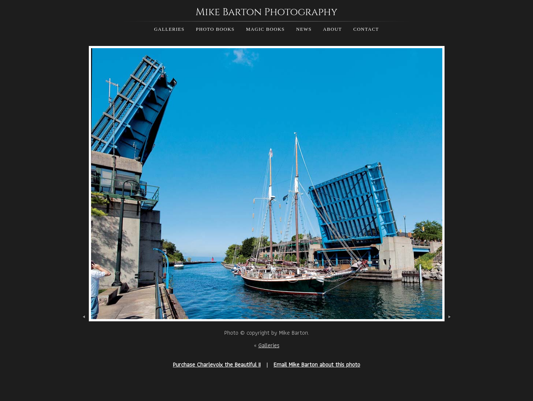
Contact (366, 29)
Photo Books (215, 29)
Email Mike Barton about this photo (317, 364)
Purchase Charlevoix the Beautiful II (217, 364)
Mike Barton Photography (266, 12)
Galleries (169, 29)
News (304, 29)
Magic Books (265, 29)
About (332, 29)
